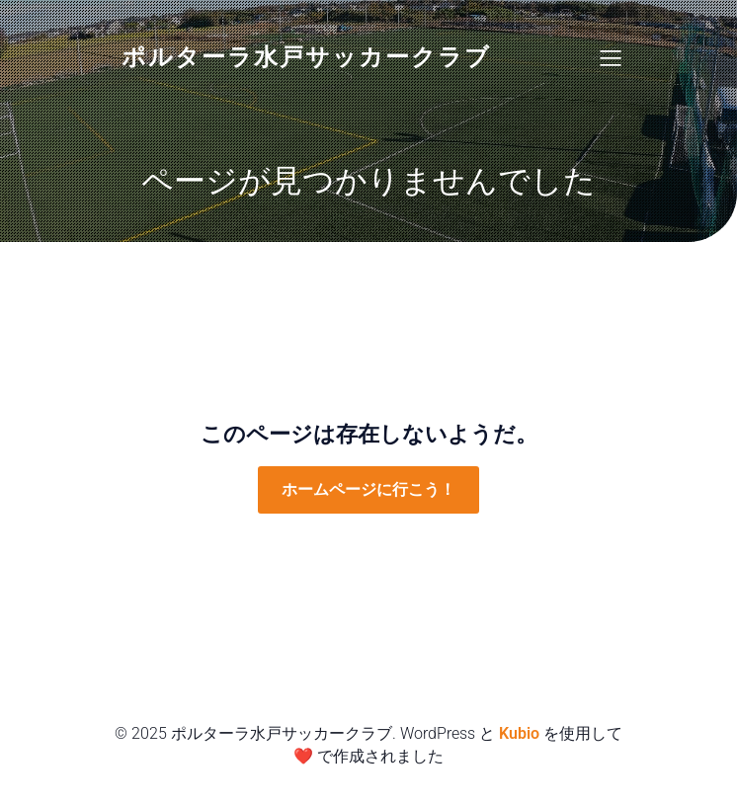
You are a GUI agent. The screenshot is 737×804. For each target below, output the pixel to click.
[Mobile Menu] (610, 57)
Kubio (519, 733)
